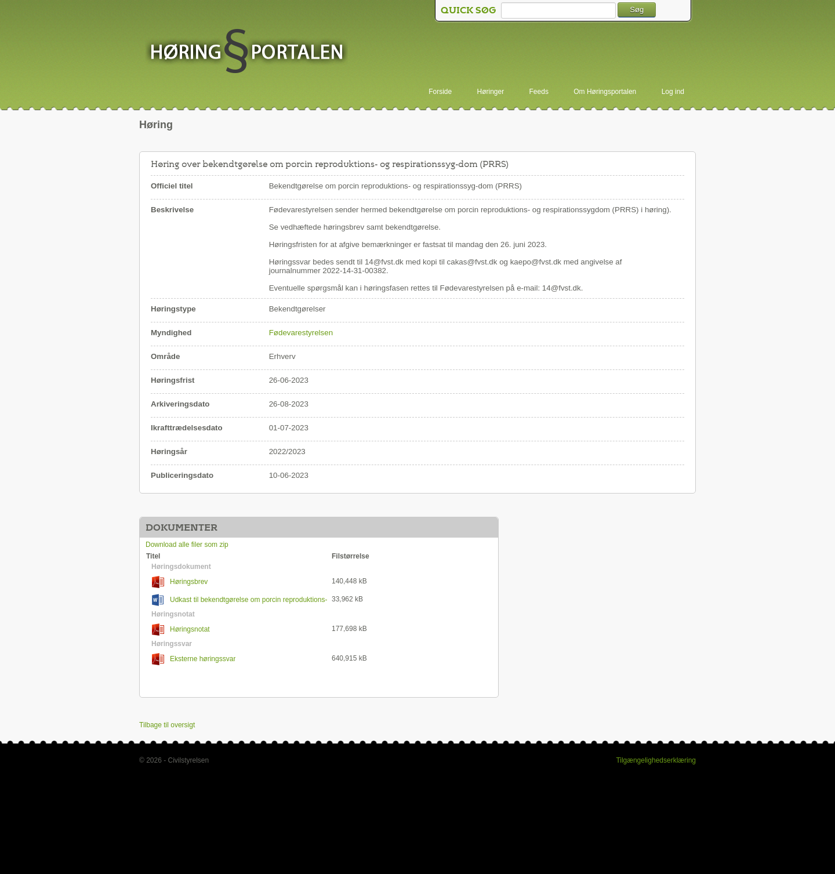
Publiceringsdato (182, 475)
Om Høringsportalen (604, 92)
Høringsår (169, 451)
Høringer (490, 92)
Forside (440, 92)
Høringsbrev (180, 582)
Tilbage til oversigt (167, 725)
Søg (637, 9)
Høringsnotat (181, 629)
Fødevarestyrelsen (301, 332)
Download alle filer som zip (187, 545)
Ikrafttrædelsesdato (187, 427)
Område (165, 356)
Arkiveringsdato (180, 404)
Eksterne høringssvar (193, 659)
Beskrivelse (172, 209)
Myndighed (171, 332)
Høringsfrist (173, 380)
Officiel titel (172, 186)
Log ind (673, 92)
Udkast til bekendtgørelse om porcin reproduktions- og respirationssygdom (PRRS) (236, 600)
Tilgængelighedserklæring (656, 760)
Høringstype (173, 308)
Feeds (539, 92)
